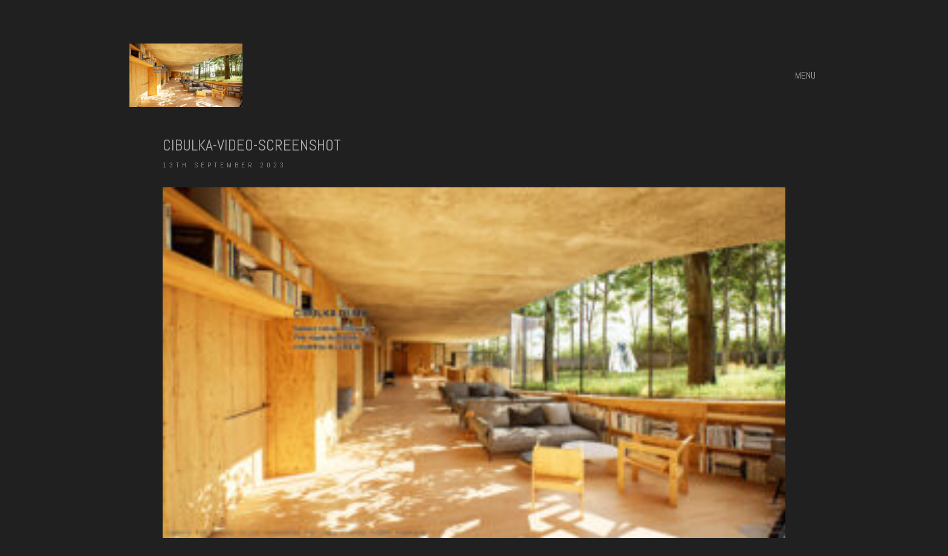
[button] (807, 75)
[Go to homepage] (185, 75)
